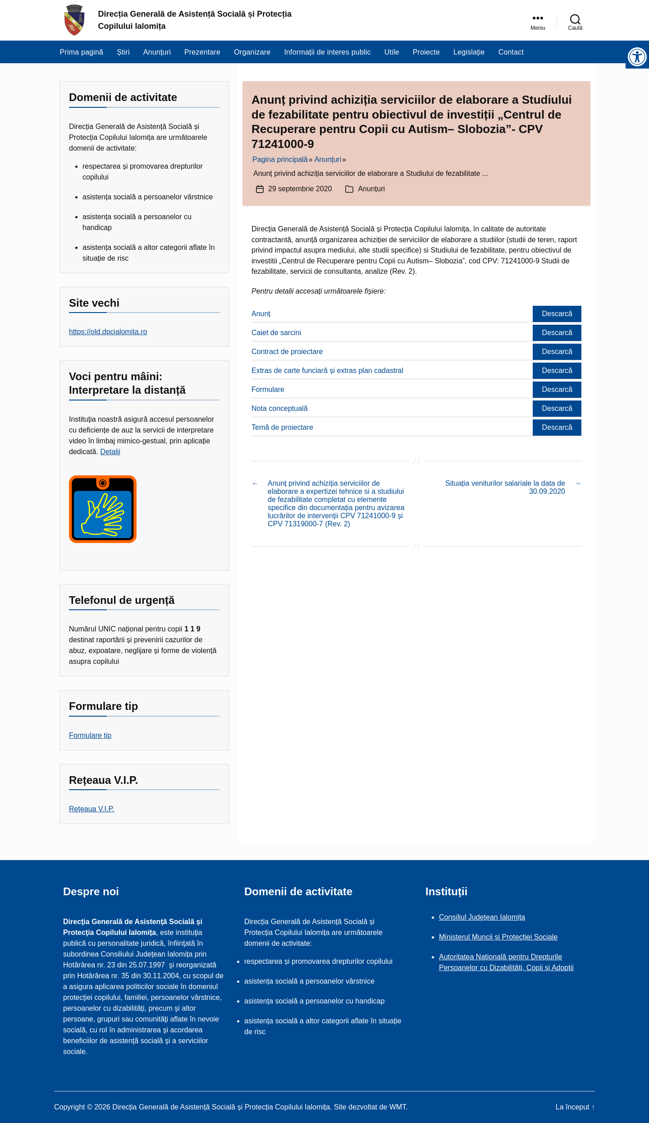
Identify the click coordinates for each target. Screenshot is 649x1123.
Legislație (469, 52)
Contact (511, 52)
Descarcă (557, 314)
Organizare (252, 52)
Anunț (260, 314)
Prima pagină (82, 52)
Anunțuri (157, 52)
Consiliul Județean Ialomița (482, 917)
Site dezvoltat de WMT (370, 1107)
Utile (391, 52)
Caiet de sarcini (276, 332)
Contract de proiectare (287, 351)
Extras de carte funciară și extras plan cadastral (327, 370)
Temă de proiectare (282, 427)
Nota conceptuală (279, 408)
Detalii (110, 452)
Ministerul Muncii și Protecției (486, 937)
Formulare (267, 389)
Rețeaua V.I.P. (91, 809)
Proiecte (426, 52)
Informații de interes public (327, 52)
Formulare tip (90, 735)
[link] (538, 20)
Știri (123, 52)
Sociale (546, 937)
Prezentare (202, 52)
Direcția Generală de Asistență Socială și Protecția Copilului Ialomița (195, 20)
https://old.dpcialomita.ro (108, 332)
